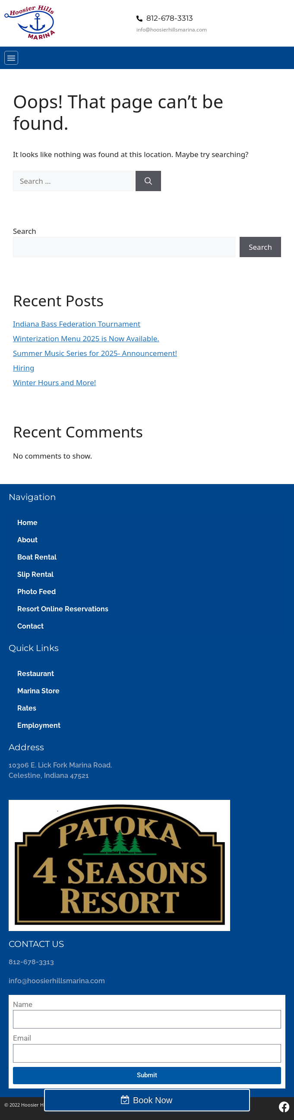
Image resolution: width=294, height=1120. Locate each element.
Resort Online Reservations (62, 609)
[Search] (148, 181)
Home (27, 523)
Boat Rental (37, 557)
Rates (26, 708)
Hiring (23, 368)
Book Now (152, 1100)
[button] (11, 58)
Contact (30, 626)
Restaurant (35, 674)
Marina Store (38, 691)
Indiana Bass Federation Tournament (76, 324)
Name (22, 1004)
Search (24, 231)
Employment (38, 725)
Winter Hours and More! (54, 382)
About (27, 540)
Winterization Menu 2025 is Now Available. (86, 338)
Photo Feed (36, 592)
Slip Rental (35, 574)
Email (22, 1038)
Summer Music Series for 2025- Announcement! (95, 353)
